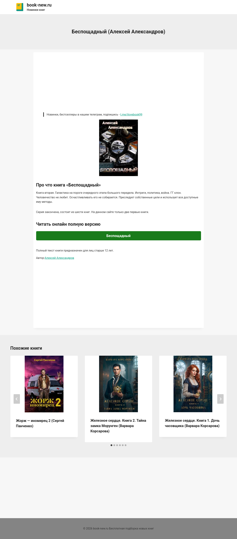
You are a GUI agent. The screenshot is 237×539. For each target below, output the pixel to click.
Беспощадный (119, 236)
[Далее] (220, 399)
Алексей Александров (59, 258)
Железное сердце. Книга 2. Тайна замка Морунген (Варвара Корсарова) (118, 425)
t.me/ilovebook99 (131, 114)
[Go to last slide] (17, 399)
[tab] (111, 445)
